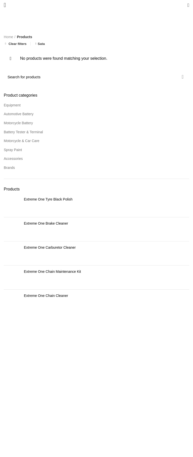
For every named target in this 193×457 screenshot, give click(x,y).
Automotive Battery (18, 114)
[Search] (96, 77)
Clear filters (18, 43)
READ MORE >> (67, 420)
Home (8, 37)
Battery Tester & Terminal (23, 132)
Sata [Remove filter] (41, 43)
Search (182, 77)
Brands (9, 168)
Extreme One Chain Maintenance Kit (52, 272)
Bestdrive (86, 449)
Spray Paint (13, 150)
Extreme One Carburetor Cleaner (50, 247)
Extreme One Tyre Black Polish (48, 199)
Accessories (13, 159)
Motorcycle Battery (18, 123)
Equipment (12, 105)
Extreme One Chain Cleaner (46, 296)
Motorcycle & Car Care (21, 141)
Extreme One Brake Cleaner (46, 223)
